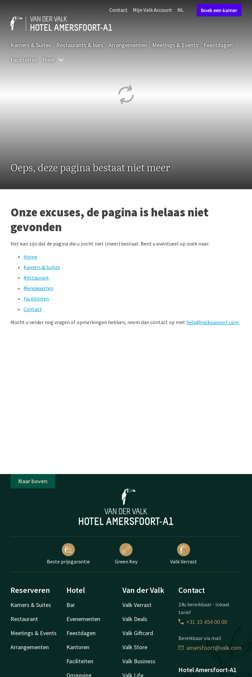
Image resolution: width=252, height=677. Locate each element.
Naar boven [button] (32, 481)
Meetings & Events (175, 45)
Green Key (126, 554)
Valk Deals (134, 619)
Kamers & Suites (30, 45)
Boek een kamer (219, 10)
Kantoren (77, 647)
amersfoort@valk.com (210, 647)
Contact (118, 10)
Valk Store (134, 647)
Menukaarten (38, 288)
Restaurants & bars (79, 45)
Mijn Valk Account (152, 10)
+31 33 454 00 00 (202, 622)
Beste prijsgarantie (68, 554)
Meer (53, 60)
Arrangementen (128, 45)
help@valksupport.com (212, 322)
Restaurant (36, 277)
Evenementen (83, 619)
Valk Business (138, 661)
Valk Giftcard (137, 633)
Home (30, 256)
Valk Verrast (183, 554)
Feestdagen (218, 45)
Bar (70, 605)
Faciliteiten (23, 60)
